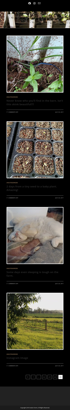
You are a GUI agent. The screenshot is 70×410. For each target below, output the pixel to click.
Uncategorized (12, 97)
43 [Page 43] (50, 377)
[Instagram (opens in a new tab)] (34, 3)
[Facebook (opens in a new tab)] (30, 3)
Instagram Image (17, 358)
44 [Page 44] (55, 377)
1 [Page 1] (33, 377)
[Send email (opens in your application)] (39, 3)
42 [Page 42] (44, 377)
